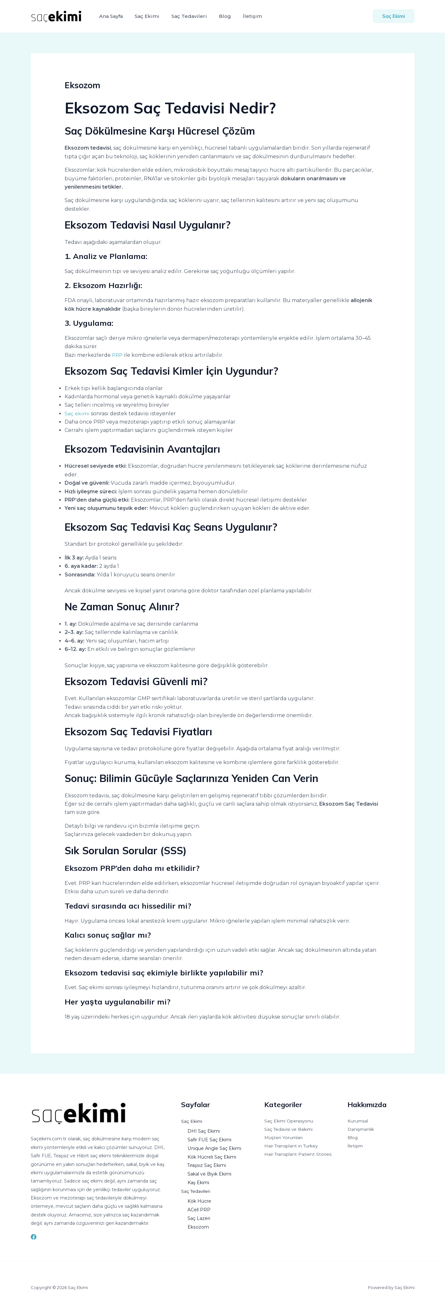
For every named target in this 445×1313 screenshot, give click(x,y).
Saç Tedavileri (185, 16)
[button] (394, 16)
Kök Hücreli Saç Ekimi (212, 1156)
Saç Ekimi (144, 16)
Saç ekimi (77, 413)
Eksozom (198, 1225)
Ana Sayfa (110, 16)
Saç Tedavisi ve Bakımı (289, 1130)
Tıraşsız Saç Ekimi (206, 1165)
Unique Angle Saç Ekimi (214, 1148)
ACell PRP (199, 1208)
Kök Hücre (199, 1199)
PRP (117, 355)
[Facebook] (33, 1237)
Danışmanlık (361, 1130)
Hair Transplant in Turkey (291, 1147)
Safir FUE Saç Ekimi (209, 1139)
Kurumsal (358, 1121)
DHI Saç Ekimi (203, 1131)
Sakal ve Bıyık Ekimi (209, 1173)
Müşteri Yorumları (283, 1138)
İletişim (245, 16)
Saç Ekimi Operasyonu (289, 1121)
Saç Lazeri (198, 1216)
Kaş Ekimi (198, 1181)
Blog (219, 16)
